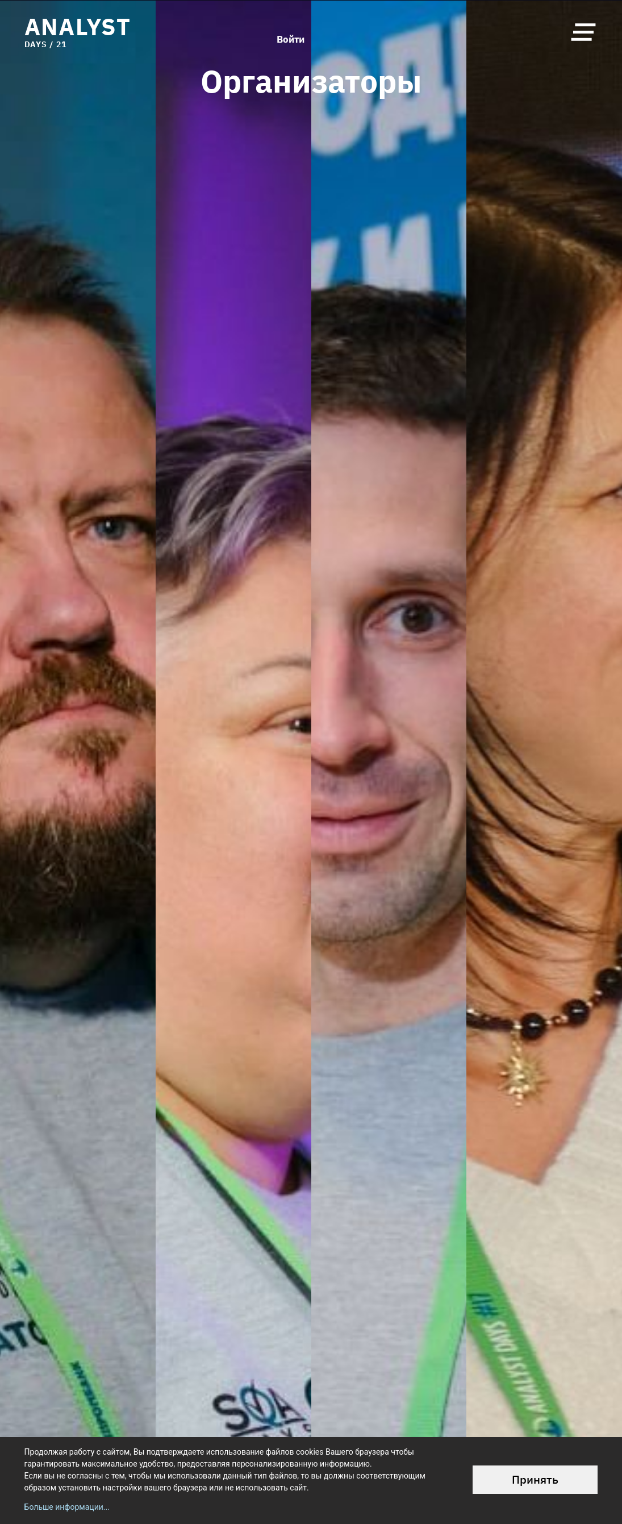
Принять (535, 1479)
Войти (290, 32)
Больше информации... (67, 1506)
